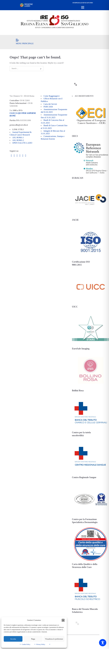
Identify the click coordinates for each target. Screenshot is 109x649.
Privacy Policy (40, 644)
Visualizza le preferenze (54, 639)
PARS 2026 (48, 107)
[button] (63, 620)
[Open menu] (82, 7)
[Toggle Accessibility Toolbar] (103, 643)
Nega (33, 639)
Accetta (13, 639)
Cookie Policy (26, 644)
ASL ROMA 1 (18, 137)
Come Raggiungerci (51, 96)
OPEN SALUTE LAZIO (22, 143)
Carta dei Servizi (50, 104)
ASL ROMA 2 (18, 140)
